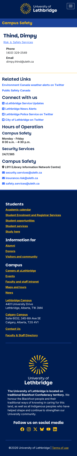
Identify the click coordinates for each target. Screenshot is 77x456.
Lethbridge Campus (19, 300)
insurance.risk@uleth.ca (20, 178)
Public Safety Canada (16, 90)
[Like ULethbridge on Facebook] (22, 429)
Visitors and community (22, 256)
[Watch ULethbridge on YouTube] (48, 429)
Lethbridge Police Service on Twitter (27, 114)
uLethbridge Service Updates (23, 103)
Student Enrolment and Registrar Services (33, 215)
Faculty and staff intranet (22, 281)
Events (10, 276)
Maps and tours (16, 287)
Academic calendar (18, 209)
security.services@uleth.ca (22, 172)
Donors (10, 251)
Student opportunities (20, 220)
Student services (17, 226)
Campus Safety (17, 23)
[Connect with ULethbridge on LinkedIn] (55, 429)
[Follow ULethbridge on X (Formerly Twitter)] (35, 429)
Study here (13, 231)
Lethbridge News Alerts (19, 108)
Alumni (10, 245)
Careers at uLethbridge (21, 270)
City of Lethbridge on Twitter (23, 119)
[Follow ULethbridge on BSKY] (42, 429)
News (9, 292)
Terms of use (60, 447)
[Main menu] (70, 6)
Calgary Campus (17, 314)
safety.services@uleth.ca (20, 183)
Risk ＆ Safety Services (18, 42)
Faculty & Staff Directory (22, 335)
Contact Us (13, 328)
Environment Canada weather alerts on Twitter (33, 85)
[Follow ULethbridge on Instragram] (29, 429)
